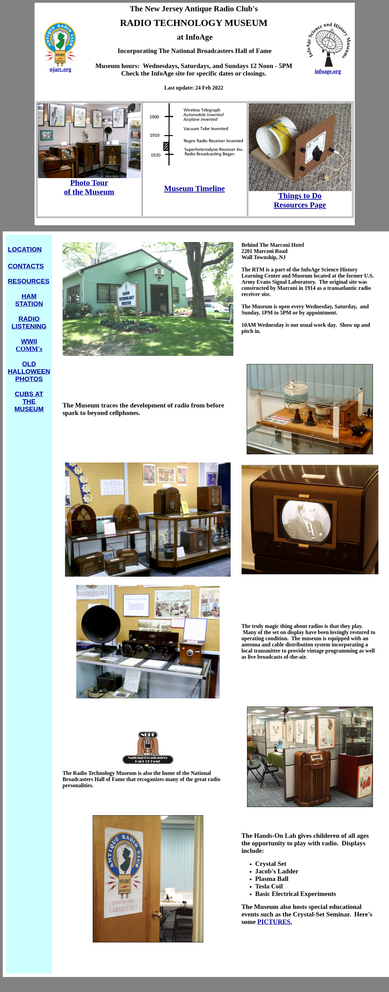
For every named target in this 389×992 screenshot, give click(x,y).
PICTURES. (274, 921)
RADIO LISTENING (29, 322)
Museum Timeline (194, 188)
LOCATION (25, 249)
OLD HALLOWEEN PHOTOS (29, 371)
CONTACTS (26, 266)
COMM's (29, 345)
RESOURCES (29, 281)
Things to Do (300, 195)
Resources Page (300, 204)
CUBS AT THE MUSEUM (28, 401)
